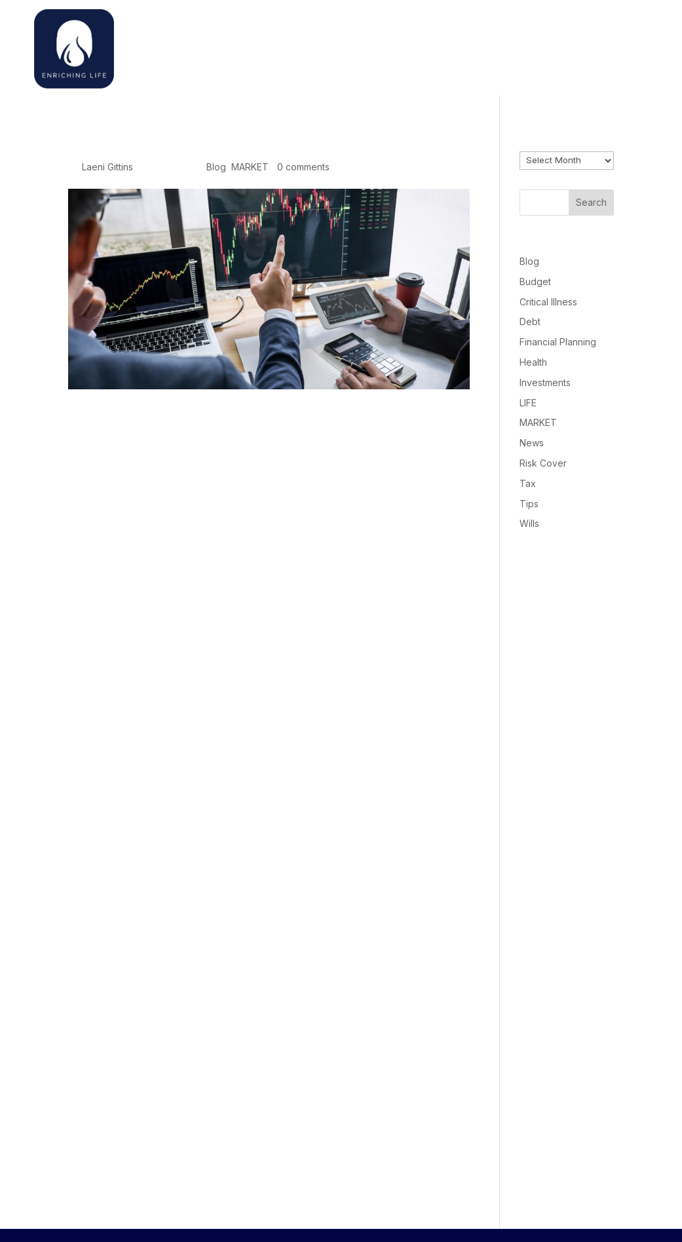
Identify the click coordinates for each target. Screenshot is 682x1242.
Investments (545, 382)
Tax (528, 483)
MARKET (250, 166)
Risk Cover (543, 463)
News (532, 442)
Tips (529, 503)
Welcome (470, 45)
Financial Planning (558, 341)
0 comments (303, 166)
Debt (530, 321)
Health (533, 362)
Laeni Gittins (107, 166)
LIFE (528, 402)
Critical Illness (548, 301)
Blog (216, 166)
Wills (529, 523)
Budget (535, 281)
